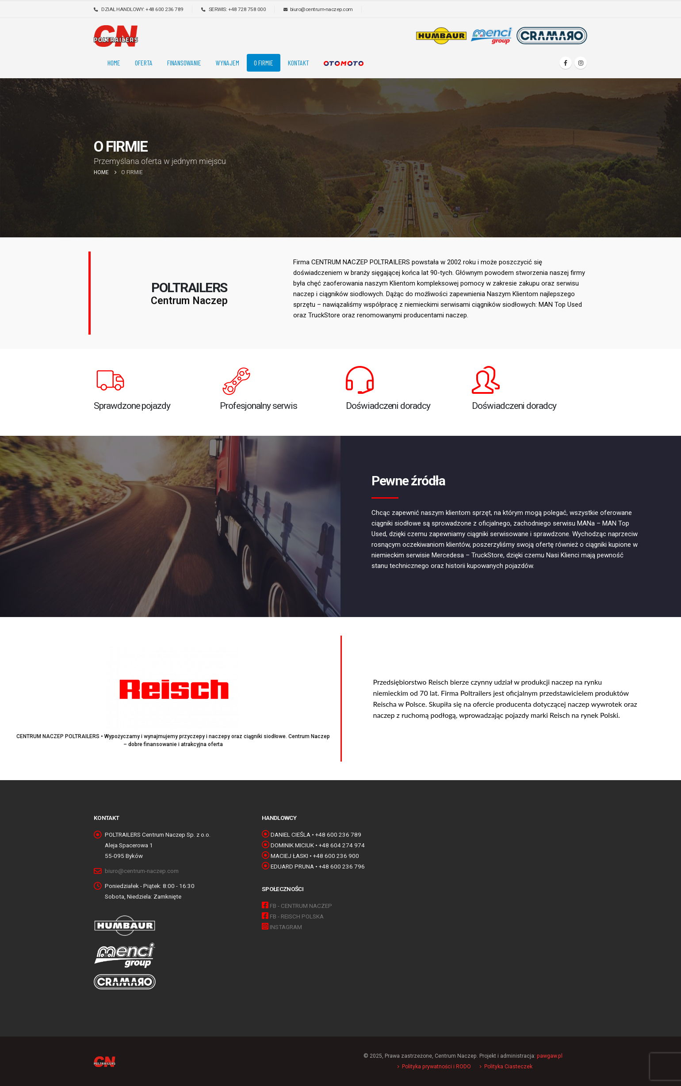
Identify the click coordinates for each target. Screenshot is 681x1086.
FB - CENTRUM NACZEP (301, 905)
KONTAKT (298, 62)
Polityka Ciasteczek (508, 1066)
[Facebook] (565, 63)
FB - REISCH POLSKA (297, 916)
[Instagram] (580, 63)
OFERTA (144, 62)
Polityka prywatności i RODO (436, 1066)
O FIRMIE (263, 62)
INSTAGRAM (286, 926)
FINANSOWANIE (184, 62)
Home (113, 62)
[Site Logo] (116, 36)
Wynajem (227, 62)
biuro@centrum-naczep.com (142, 870)
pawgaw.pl (549, 1056)
